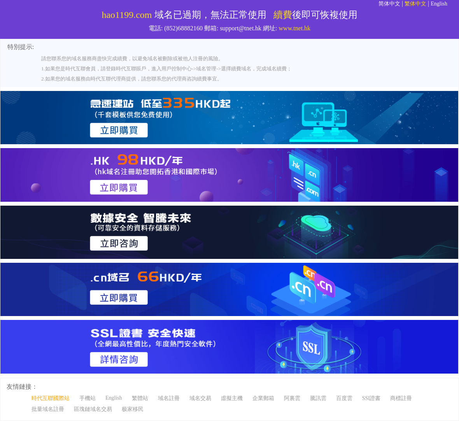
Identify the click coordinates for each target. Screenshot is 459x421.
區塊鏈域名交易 (93, 409)
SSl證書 (371, 398)
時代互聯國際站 (51, 398)
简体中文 (389, 4)
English (439, 4)
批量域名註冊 (48, 409)
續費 (282, 15)
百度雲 (344, 398)
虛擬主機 (232, 398)
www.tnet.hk (295, 28)
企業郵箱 (263, 398)
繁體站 (140, 398)
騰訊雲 (318, 398)
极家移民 (133, 409)
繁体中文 (415, 4)
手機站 (87, 398)
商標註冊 (401, 398)
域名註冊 (169, 398)
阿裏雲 (292, 398)
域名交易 (200, 398)
